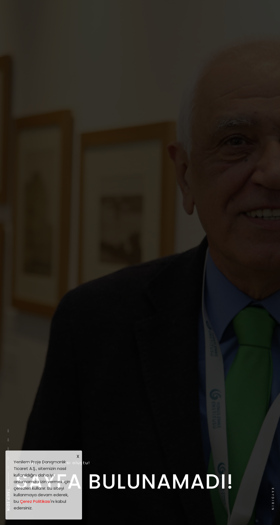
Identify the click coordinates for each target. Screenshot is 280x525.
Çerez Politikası (35, 501)
